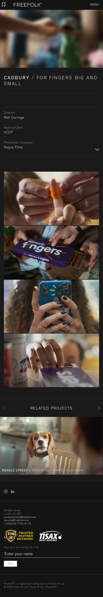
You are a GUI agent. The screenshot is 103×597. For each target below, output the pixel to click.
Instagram (6, 491)
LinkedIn (13, 491)
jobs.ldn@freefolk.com (16, 520)
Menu (94, 4)
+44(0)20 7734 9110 (17, 524)
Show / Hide (96, 150)
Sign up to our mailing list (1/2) (21, 547)
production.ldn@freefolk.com (20, 517)
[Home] (21, 5)
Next (10, 563)
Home (4, 5)
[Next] (99, 408)
